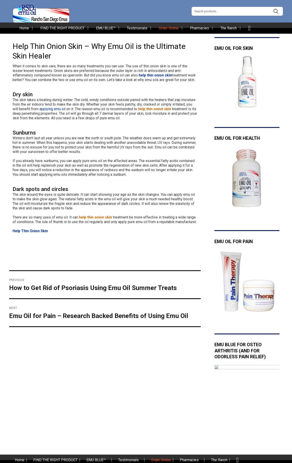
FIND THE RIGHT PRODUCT (62, 28)
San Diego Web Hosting (246, 458)
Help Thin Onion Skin (30, 231)
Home (24, 28)
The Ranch (228, 28)
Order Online (169, 28)
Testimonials (137, 28)
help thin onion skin (155, 75)
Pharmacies (199, 28)
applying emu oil (52, 109)
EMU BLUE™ (105, 28)
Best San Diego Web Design (209, 458)
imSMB (273, 458)
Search (276, 10)
